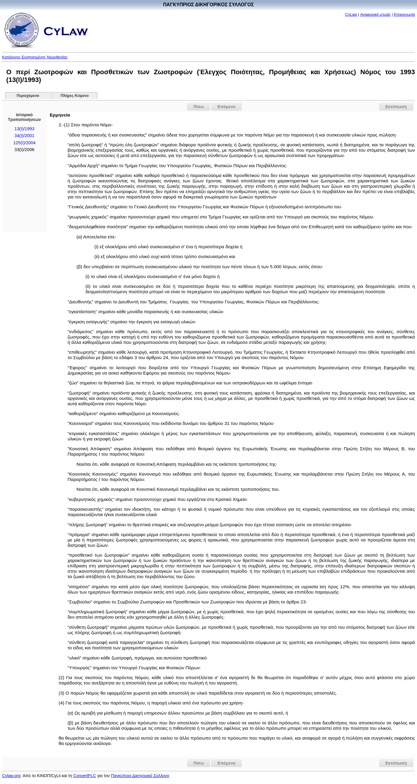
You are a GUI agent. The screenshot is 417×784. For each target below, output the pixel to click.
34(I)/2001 (25, 135)
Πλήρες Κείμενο (75, 96)
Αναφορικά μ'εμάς (375, 14)
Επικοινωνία (404, 14)
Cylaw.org (11, 775)
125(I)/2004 (24, 142)
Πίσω (198, 106)
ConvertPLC (84, 775)
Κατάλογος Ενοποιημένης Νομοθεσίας (35, 57)
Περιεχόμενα (28, 96)
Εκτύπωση (396, 106)
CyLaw (351, 14)
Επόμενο (226, 106)
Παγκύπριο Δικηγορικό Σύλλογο (140, 775)
